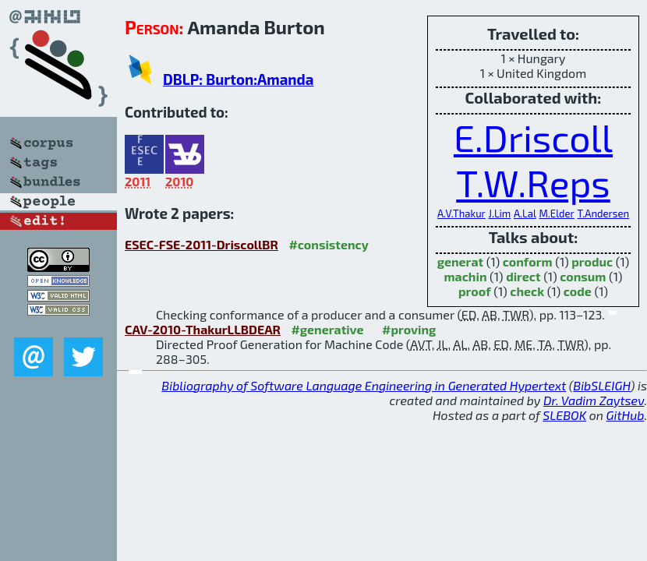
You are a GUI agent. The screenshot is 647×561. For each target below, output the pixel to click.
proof (474, 291)
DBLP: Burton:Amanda (238, 79)
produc (592, 261)
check (527, 291)
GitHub (625, 415)
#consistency (328, 244)
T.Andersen (603, 213)
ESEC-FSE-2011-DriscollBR (201, 244)
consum (583, 276)
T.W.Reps (533, 182)
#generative (327, 329)
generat (460, 261)
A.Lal (525, 213)
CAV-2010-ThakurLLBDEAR (203, 329)
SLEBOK (564, 415)
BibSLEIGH (601, 385)
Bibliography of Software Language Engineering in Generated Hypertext (363, 385)
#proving (409, 329)
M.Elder (556, 213)
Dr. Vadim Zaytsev (593, 400)
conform (528, 261)
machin (465, 276)
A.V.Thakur (461, 213)
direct (523, 276)
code (578, 291)
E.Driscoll (533, 137)
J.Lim (499, 213)
